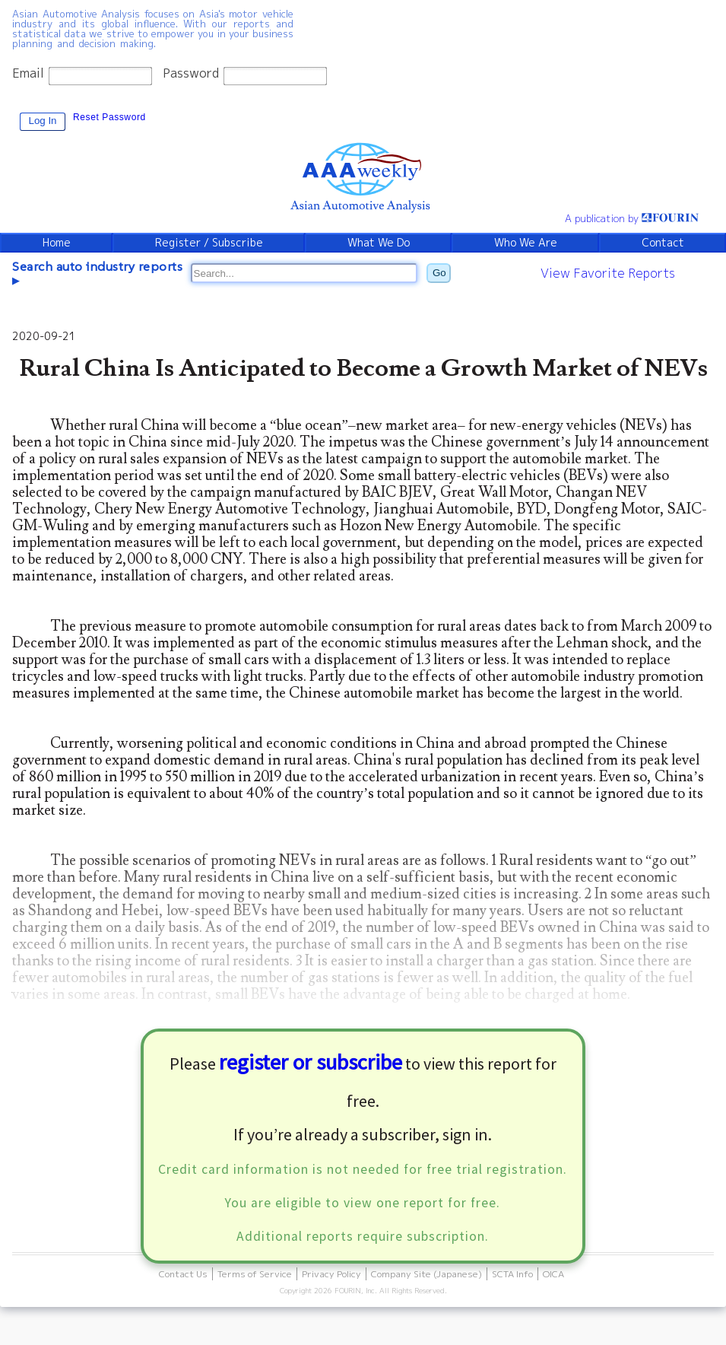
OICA (553, 1273)
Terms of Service (254, 1273)
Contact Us (183, 1273)
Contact (663, 242)
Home (57, 242)
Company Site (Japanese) (426, 1273)
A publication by (632, 218)
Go (439, 272)
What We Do (378, 242)
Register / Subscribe (209, 242)
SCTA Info (512, 1273)
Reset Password (109, 117)
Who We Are (525, 242)
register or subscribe (310, 1062)
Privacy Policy (331, 1273)
